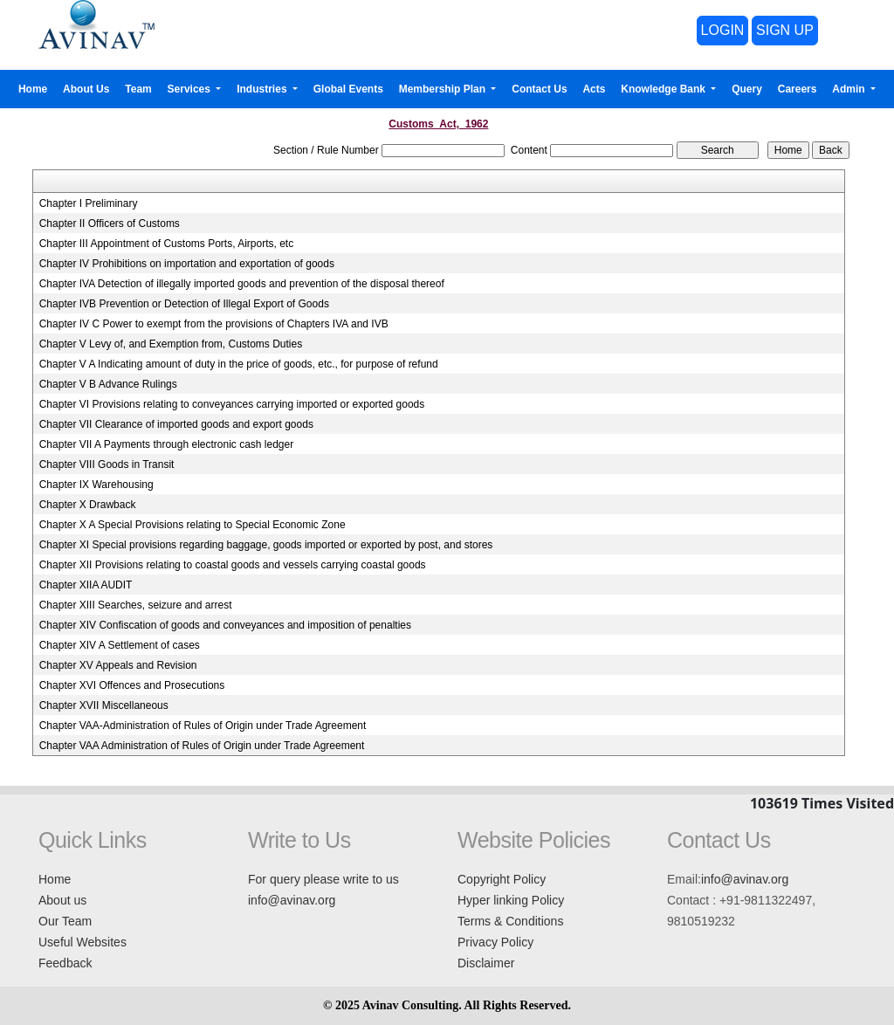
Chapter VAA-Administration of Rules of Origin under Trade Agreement (203, 725)
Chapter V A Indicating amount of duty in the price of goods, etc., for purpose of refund (238, 364)
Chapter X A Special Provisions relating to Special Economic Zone (192, 525)
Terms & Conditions (510, 921)
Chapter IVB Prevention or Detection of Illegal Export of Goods (184, 304)
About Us (86, 89)
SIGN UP (785, 30)
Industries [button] (263, 89)
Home (32, 89)
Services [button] (191, 89)
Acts (593, 89)
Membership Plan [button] (444, 89)
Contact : (691, 900)
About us (62, 900)
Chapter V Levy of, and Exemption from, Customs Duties (170, 344)
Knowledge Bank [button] (664, 89)
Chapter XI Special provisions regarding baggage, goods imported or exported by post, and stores (266, 545)
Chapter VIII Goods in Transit (107, 464)
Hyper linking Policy (510, 900)
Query (747, 89)
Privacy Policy (495, 942)
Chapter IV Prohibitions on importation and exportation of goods (186, 264)
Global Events (348, 89)
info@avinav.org (291, 900)
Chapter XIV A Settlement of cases (119, 645)
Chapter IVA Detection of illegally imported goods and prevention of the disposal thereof (241, 284)
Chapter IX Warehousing (96, 484)
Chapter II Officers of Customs (109, 223)
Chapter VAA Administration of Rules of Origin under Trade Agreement (202, 746)
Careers (797, 89)
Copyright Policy (501, 879)
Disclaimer (485, 963)
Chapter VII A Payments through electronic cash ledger (166, 444)
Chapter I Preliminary (88, 203)
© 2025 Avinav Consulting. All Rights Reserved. (447, 1005)
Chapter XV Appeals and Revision (118, 665)
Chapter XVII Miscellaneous (103, 705)
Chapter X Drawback (87, 505)
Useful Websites (82, 942)
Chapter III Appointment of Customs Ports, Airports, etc (166, 243)
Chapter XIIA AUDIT (86, 585)
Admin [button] (850, 89)
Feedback (65, 963)
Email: (684, 879)
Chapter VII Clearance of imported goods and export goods (176, 424)
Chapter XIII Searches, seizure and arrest (135, 605)
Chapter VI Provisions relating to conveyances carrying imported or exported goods (232, 404)
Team (138, 89)
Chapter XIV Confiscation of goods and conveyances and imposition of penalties (225, 625)
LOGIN (723, 30)
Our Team (65, 921)
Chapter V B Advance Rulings (108, 384)
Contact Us (539, 89)
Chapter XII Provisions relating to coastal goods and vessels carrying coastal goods (232, 565)
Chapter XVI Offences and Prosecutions (132, 685)
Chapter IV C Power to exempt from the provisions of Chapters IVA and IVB (214, 324)
